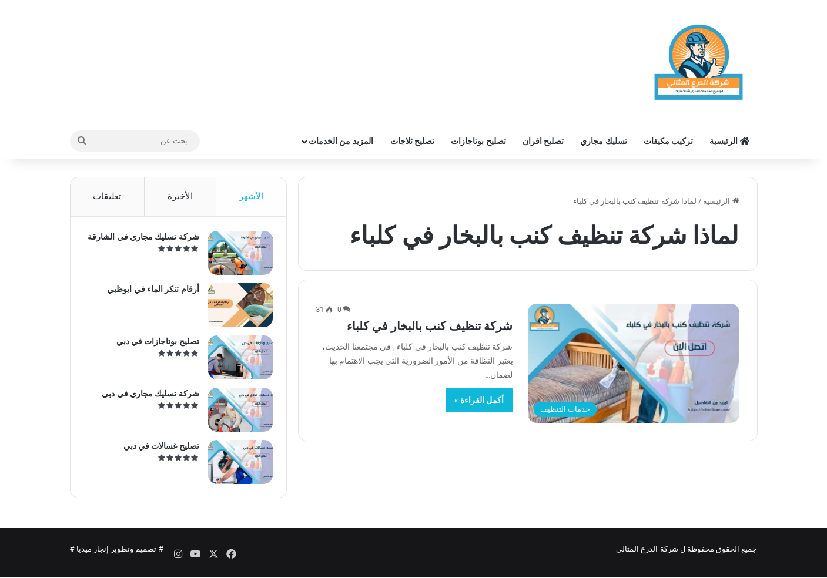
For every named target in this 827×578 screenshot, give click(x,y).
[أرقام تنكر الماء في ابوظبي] (236, 309)
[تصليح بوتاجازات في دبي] (236, 361)
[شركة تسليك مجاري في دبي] (236, 413)
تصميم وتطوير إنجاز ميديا (116, 556)
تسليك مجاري (603, 141)
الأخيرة (180, 196)
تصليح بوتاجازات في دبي (153, 345)
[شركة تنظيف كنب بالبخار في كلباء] (633, 363)
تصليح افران (543, 141)
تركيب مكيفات (668, 141)
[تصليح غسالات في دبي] (236, 465)
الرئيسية (729, 141)
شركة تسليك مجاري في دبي (147, 397)
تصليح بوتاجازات (478, 141)
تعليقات (107, 196)
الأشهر (251, 196)
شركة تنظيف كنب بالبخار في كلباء (430, 326)
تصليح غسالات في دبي (157, 449)
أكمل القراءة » (479, 400)
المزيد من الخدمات (341, 141)
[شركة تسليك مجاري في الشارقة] (236, 256)
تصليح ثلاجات (412, 141)
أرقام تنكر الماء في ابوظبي (149, 292)
